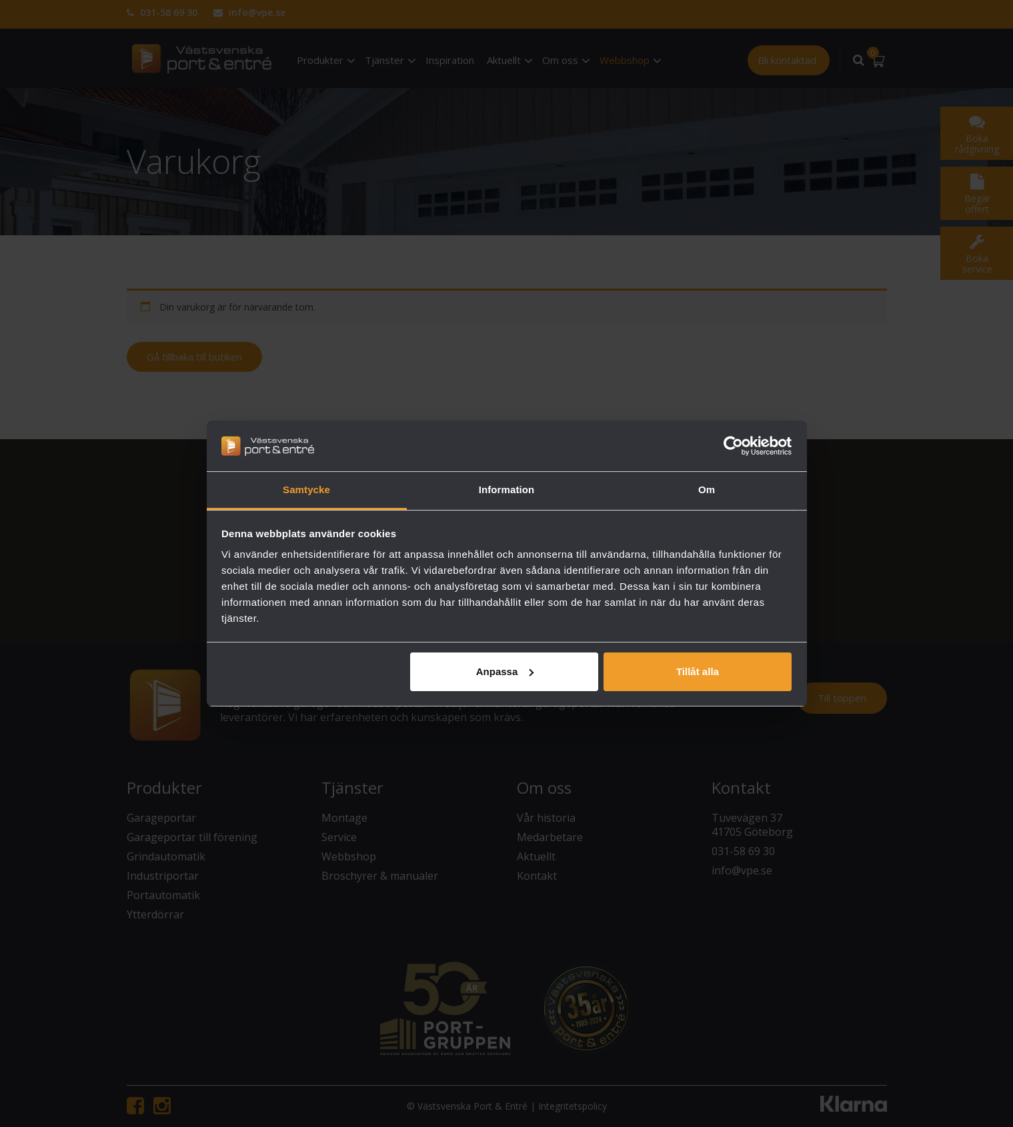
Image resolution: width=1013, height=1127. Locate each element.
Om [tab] (706, 489)
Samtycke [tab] (306, 489)
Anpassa (505, 671)
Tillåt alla (697, 671)
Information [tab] (507, 489)
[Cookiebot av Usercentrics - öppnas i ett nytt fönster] (733, 446)
